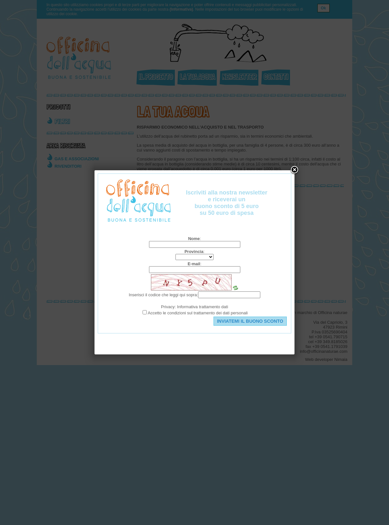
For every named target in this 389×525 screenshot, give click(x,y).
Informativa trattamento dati (202, 306)
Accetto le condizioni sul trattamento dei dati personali (198, 312)
